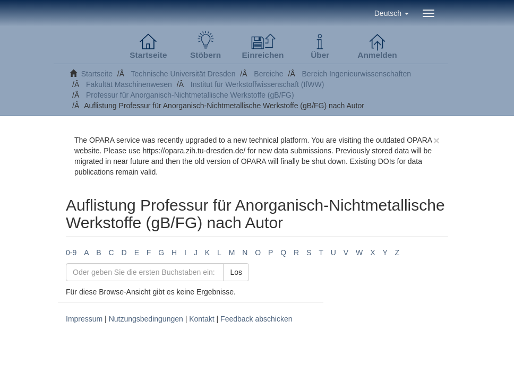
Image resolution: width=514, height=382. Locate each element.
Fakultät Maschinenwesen (129, 84)
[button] (391, 13)
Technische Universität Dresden (183, 74)
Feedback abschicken (256, 319)
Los (236, 272)
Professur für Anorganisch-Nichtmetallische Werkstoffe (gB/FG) (190, 95)
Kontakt (201, 319)
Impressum (84, 319)
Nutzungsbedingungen (146, 319)
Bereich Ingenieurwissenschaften (356, 74)
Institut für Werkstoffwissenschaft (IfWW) (257, 84)
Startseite (97, 74)
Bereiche (268, 74)
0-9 (71, 252)
